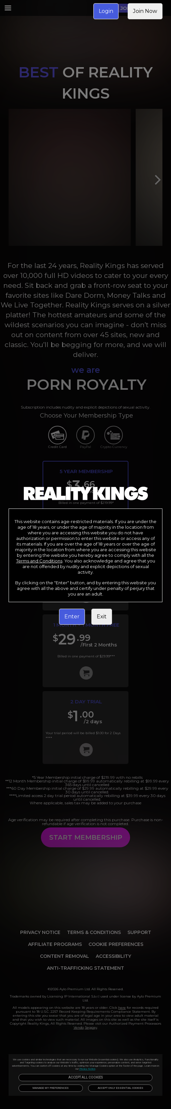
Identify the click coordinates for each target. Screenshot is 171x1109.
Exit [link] (102, 616)
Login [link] (106, 11)
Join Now (145, 11)
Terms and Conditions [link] (39, 560)
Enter (72, 616)
